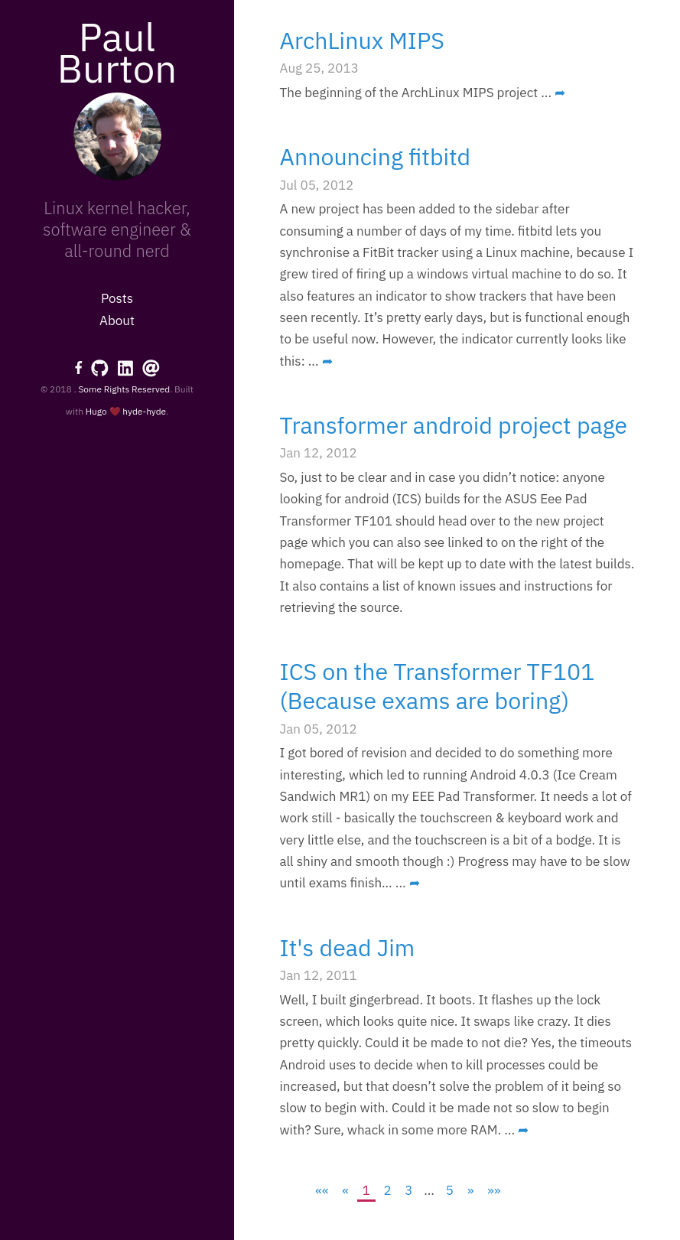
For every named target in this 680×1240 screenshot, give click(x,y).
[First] (322, 1190)
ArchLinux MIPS (362, 40)
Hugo (96, 411)
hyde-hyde (144, 411)
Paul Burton (117, 52)
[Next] (470, 1190)
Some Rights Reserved (124, 389)
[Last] (494, 1190)
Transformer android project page (454, 425)
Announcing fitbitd (375, 156)
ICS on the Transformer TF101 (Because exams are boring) (437, 685)
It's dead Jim (347, 947)
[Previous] (345, 1190)
